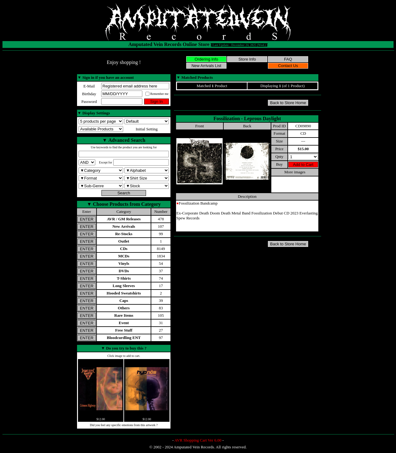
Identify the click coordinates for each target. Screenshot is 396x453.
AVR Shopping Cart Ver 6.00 (198, 440)
